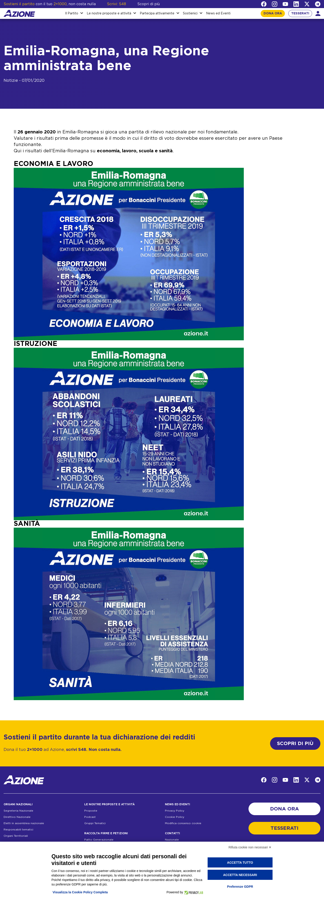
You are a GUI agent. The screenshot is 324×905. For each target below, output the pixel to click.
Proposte (90, 810)
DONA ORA (273, 13)
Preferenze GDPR (240, 886)
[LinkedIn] (296, 4)
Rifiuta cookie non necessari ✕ (250, 847)
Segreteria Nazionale (18, 810)
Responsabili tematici (18, 829)
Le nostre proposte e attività (109, 13)
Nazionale (172, 839)
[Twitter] (307, 4)
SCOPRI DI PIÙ (295, 743)
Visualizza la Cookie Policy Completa (80, 892)
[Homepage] (19, 13)
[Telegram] (317, 4)
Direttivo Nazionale (17, 817)
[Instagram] (274, 4)
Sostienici (190, 13)
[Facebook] (263, 4)
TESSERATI (300, 13)
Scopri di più (148, 4)
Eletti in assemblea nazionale (24, 823)
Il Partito (71, 13)
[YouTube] (285, 4)
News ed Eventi (218, 13)
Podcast (90, 817)
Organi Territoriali (16, 835)
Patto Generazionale (98, 839)
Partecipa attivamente (157, 13)
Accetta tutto (240, 862)
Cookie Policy (174, 817)
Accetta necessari (240, 875)
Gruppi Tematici (95, 823)
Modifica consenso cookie (183, 823)
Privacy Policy (174, 810)
